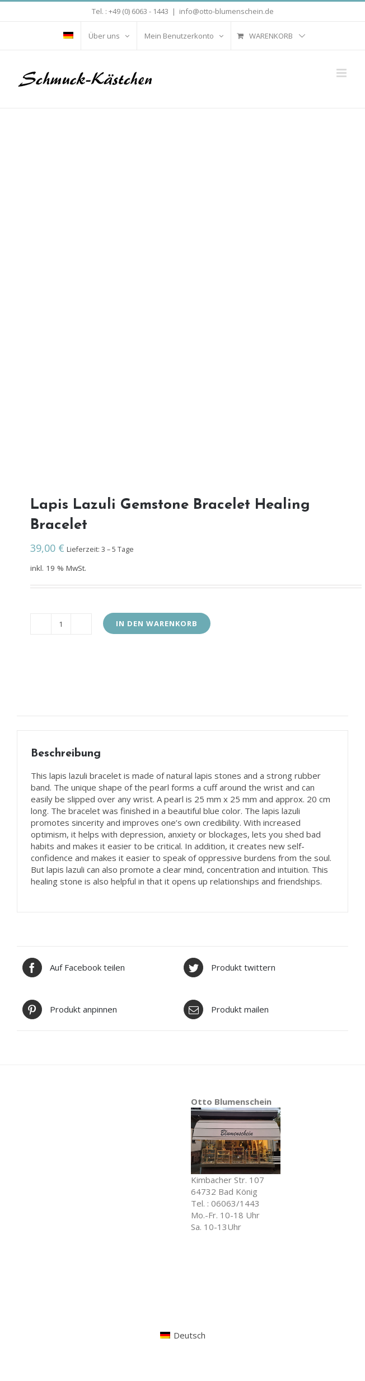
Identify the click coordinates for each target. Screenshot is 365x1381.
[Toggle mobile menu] (342, 73)
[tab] (182, 710)
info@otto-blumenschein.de (226, 11)
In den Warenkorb (157, 623)
